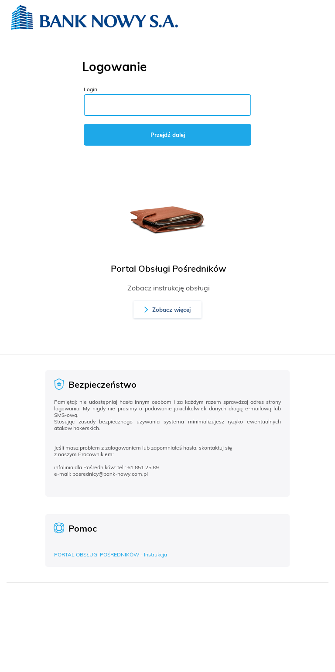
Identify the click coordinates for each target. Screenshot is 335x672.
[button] (167, 309)
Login (90, 89)
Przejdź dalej (167, 134)
